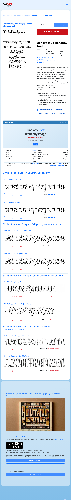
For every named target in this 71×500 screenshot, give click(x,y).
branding (59, 163)
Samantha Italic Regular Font (15, 254)
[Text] (45, 25)
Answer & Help (59, 439)
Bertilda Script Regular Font (15, 282)
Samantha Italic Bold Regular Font (17, 231)
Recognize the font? (35, 460)
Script (34, 150)
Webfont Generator (35, 474)
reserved (62, 113)
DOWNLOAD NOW (52, 32)
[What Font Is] (6, 5)
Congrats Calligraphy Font (14, 179)
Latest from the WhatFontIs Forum (17, 437)
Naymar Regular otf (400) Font (16, 356)
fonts (46, 113)
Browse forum (35, 464)
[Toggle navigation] (67, 5)
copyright (59, 110)
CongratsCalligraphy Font (14, 202)
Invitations (60, 166)
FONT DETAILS (17, 195)
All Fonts (17, 15)
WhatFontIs (7, 15)
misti (40, 113)
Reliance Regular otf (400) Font (16, 336)
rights (53, 113)
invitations (35, 163)
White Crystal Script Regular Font (17, 304)
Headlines (53, 166)
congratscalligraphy (46, 110)
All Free (27, 15)
